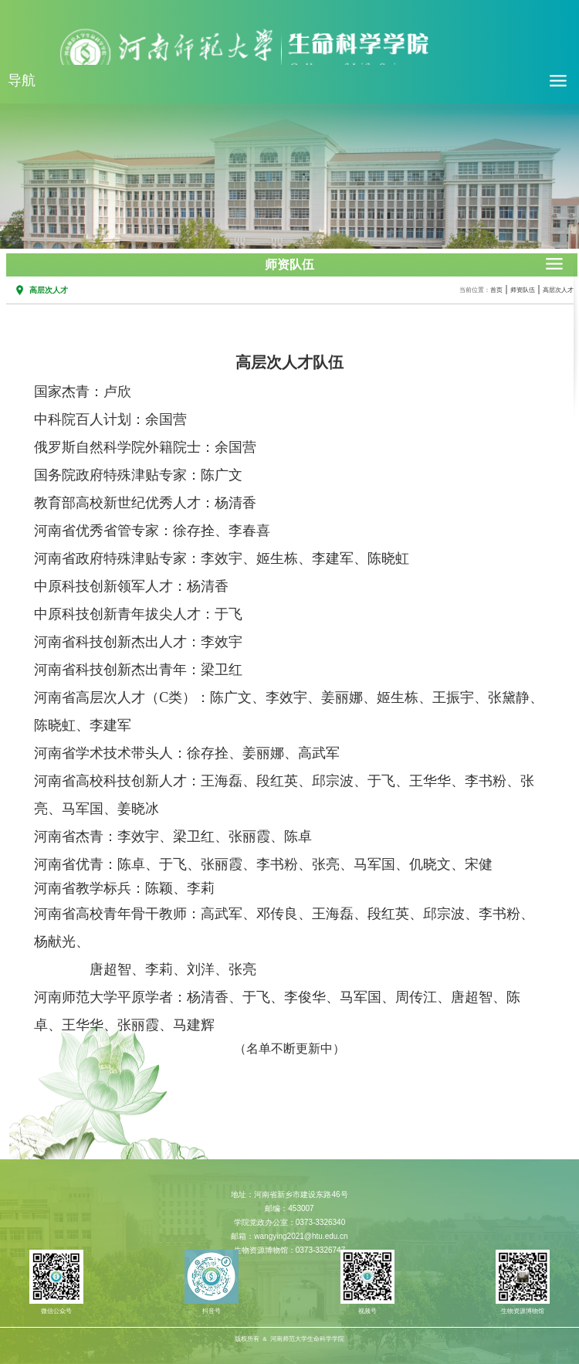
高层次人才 (558, 290)
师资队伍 (522, 290)
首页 (496, 290)
